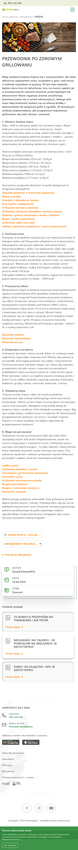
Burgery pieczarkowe (14, 484)
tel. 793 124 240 (12, 3)
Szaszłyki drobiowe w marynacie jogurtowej (28, 192)
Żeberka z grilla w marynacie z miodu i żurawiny (31, 215)
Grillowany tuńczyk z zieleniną (20, 207)
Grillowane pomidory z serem (19, 469)
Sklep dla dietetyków (13, 753)
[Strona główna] (10, 9)
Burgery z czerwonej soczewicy (20, 488)
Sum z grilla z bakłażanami (18, 204)
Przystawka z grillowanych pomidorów (25, 473)
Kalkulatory (8, 759)
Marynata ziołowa (13, 334)
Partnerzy (7, 765)
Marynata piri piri (12, 342)
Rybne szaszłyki (11, 196)
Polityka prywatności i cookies (18, 777)
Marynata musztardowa (16, 338)
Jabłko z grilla (10, 465)
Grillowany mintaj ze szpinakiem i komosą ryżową (32, 211)
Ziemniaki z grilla (12, 476)
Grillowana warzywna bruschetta (22, 480)
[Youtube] (51, 808)
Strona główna (10, 16)
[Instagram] (39, 808)
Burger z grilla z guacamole (18, 219)
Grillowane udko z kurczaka (18, 222)
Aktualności (26, 16)
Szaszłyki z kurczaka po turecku (20, 200)
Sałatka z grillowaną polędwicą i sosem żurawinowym (34, 226)
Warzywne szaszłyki (14, 491)
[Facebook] (26, 808)
